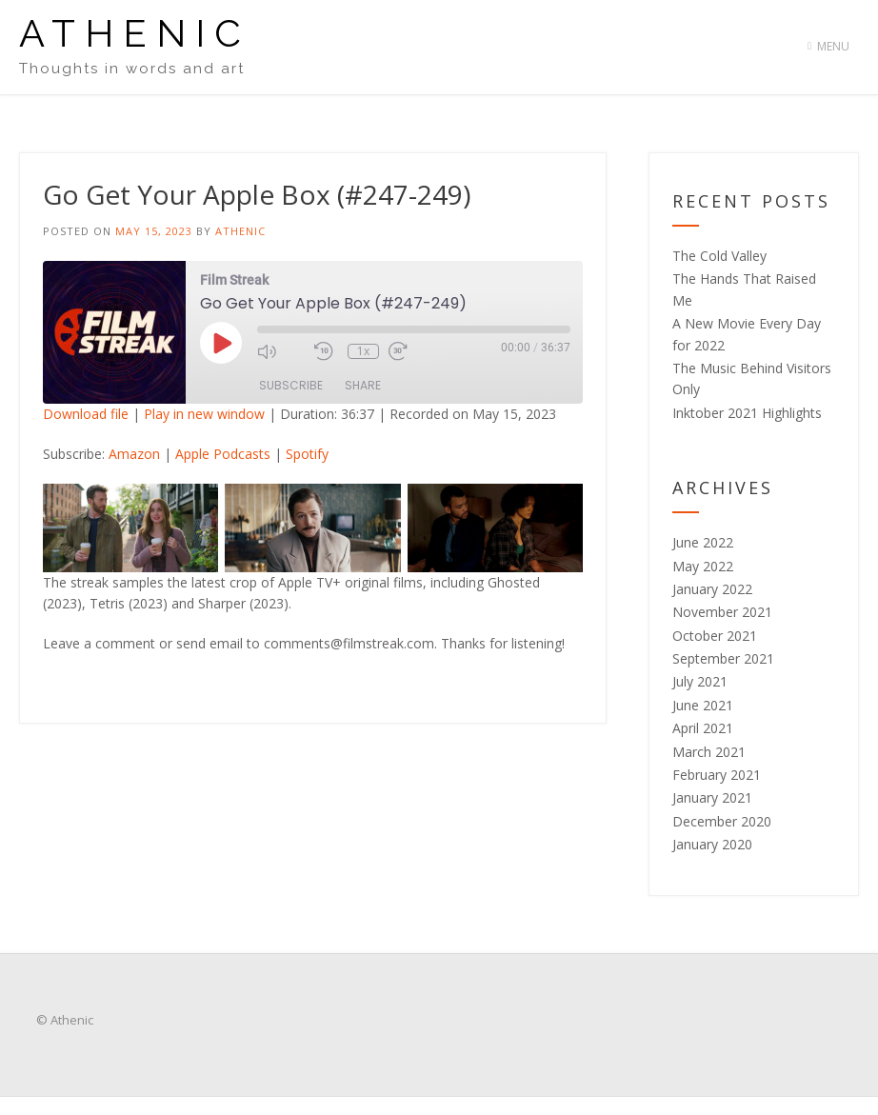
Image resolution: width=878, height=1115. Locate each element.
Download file (86, 414)
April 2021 (702, 728)
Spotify (307, 454)
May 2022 (702, 566)
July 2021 (700, 681)
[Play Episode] (221, 343)
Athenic (134, 33)
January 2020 (712, 844)
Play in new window (204, 414)
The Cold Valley (719, 256)
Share (363, 385)
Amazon (134, 454)
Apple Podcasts (222, 454)
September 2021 (723, 658)
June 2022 (702, 542)
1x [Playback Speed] (363, 351)
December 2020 (721, 821)
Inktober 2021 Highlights (747, 413)
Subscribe (291, 385)
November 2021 (722, 612)
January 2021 (712, 797)
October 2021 (714, 636)
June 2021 (702, 705)
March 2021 (709, 752)
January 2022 (712, 589)
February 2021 (716, 775)
